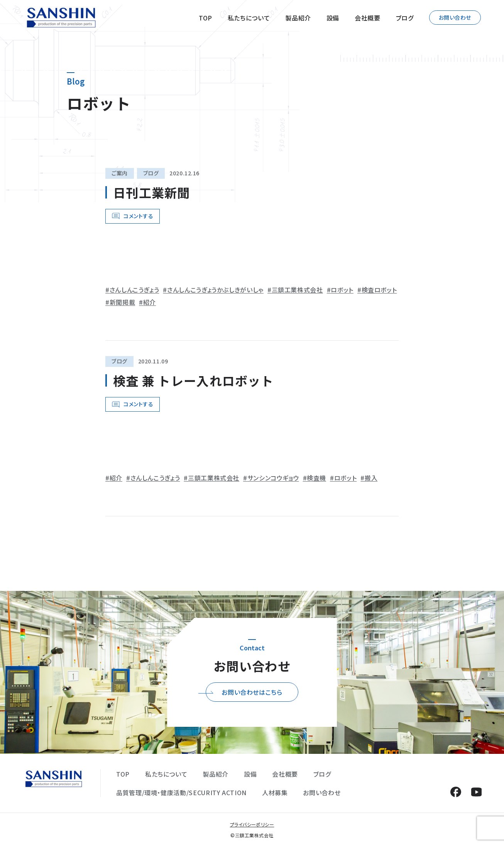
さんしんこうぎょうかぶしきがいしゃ (215, 289)
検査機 (316, 477)
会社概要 (368, 17)
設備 (332, 17)
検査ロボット (379, 289)
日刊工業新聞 (151, 192)
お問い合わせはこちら (252, 692)
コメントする (138, 216)
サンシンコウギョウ (273, 477)
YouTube (476, 792)
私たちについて (249, 17)
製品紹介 (298, 17)
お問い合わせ (455, 17)
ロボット (342, 289)
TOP (205, 17)
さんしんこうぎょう (134, 289)
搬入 (371, 477)
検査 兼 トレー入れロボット (193, 380)
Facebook (455, 792)
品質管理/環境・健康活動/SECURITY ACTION (181, 792)
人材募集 (275, 792)
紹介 (149, 302)
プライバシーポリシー (252, 824)
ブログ (405, 17)
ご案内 (120, 173)
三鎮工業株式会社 (297, 289)
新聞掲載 (122, 302)
